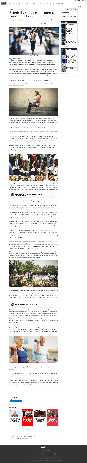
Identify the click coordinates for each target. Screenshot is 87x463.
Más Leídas (64, 22)
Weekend (40, 453)
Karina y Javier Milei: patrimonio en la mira (26, 304)
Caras (20, 453)
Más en (15, 407)
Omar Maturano (47, 6)
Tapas (50, 3)
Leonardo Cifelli (37, 6)
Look (57, 453)
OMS (20, 401)
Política (10, 3)
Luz (60, 453)
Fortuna (30, 453)
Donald (20, 6)
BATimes (72, 453)
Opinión (38, 3)
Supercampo (51, 453)
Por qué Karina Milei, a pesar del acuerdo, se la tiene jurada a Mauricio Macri (28, 195)
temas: (11, 399)
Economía (20, 3)
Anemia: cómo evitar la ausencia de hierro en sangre (21, 438)
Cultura (29, 3)
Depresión (16, 401)
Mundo (24, 3)
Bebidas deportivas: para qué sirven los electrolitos (21, 429)
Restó (47, 3)
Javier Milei (13, 6)
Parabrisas (46, 453)
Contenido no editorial (68, 3)
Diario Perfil (15, 453)
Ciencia (33, 3)
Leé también (18, 302)
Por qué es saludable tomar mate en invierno (20, 432)
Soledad (11, 401)
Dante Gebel (27, 6)
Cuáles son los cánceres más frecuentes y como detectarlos (23, 436)
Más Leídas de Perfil (66, 49)
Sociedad (15, 3)
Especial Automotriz (57, 3)
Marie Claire (25, 453)
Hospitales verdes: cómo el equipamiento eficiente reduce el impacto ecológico (26, 434)
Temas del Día (4, 6)
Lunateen (67, 453)
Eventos (43, 3)
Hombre (35, 453)
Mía (63, 453)
